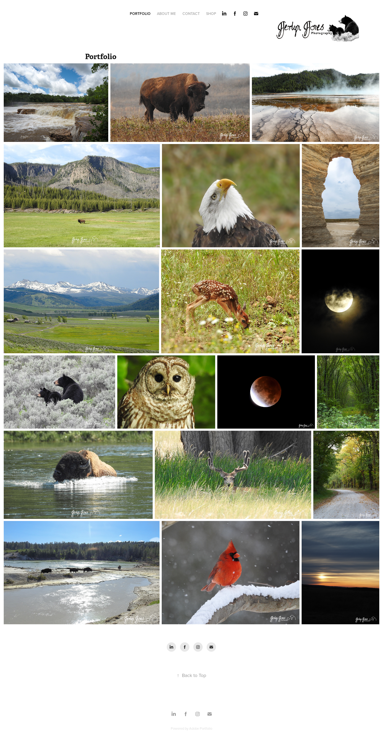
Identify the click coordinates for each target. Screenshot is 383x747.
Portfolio (140, 13)
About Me (166, 13)
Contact (191, 13)
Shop (211, 13)
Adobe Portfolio (200, 728)
